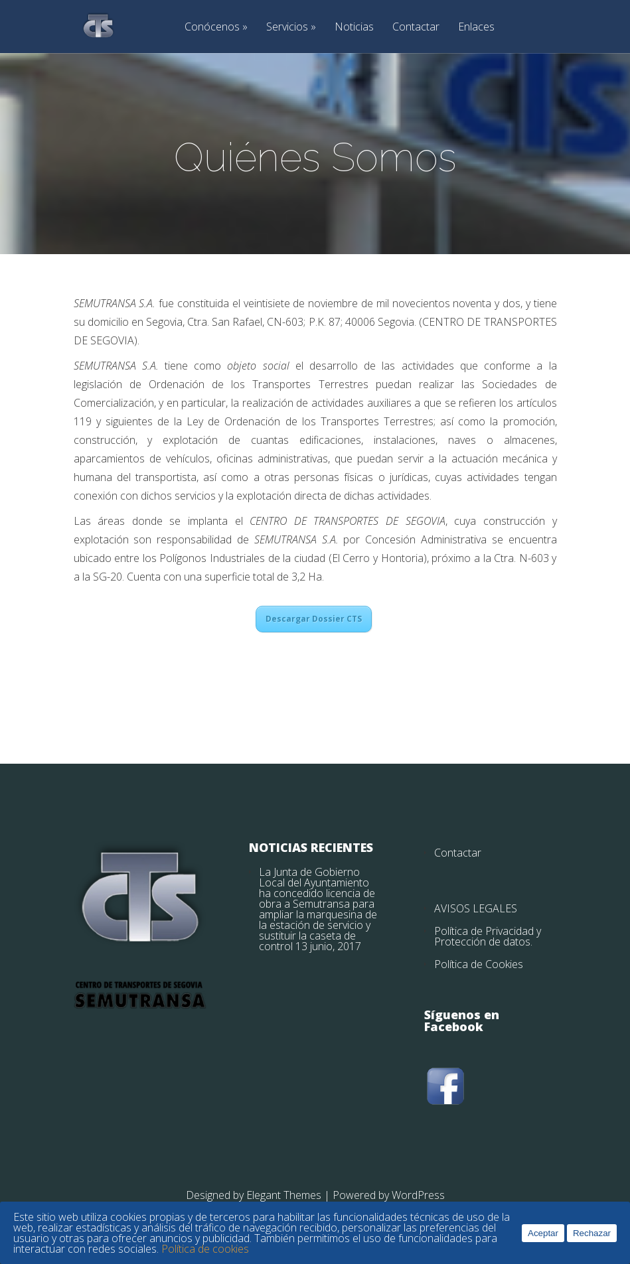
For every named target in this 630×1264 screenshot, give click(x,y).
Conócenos (212, 27)
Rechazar (592, 1233)
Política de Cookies (478, 964)
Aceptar (543, 1233)
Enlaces (476, 27)
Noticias (354, 27)
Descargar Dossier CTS (314, 618)
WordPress (418, 1195)
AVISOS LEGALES (475, 908)
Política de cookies (205, 1248)
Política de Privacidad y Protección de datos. (487, 936)
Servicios (287, 27)
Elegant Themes (283, 1195)
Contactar (415, 27)
